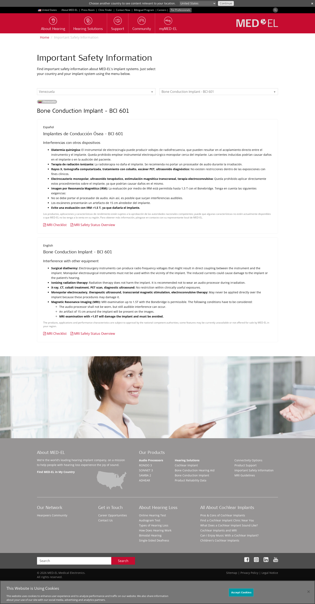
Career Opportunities (112, 515)
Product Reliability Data (190, 480)
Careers (161, 10)
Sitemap (231, 573)
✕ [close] (312, 3)
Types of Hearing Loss (153, 525)
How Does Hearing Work (155, 530)
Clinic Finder (105, 10)
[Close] (308, 591)
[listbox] (96, 91)
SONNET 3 (146, 470)
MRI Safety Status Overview (94, 225)
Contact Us (105, 520)
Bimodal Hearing (150, 535)
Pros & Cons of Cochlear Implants (222, 515)
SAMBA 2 (145, 475)
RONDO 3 (145, 465)
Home (44, 37)
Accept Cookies (241, 592)
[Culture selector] (198, 3)
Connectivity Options (248, 460)
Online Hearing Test (152, 515)
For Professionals (180, 10)
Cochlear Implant (186, 465)
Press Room (88, 10)
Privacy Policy (249, 573)
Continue (226, 3)
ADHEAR (144, 480)
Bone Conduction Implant (192, 475)
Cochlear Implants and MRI (218, 530)
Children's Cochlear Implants (219, 540)
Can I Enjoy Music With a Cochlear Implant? (229, 535)
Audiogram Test (149, 520)
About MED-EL (69, 10)
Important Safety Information (254, 470)
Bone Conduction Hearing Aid (195, 470)
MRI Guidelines (244, 475)
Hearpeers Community (52, 515)
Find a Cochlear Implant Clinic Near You (227, 520)
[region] (157, 592)
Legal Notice (270, 573)
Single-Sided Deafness (154, 540)
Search (123, 561)
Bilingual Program (144, 10)
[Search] (275, 10)
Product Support (245, 465)
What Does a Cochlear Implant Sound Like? (229, 525)
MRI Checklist (57, 225)
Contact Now (123, 10)
